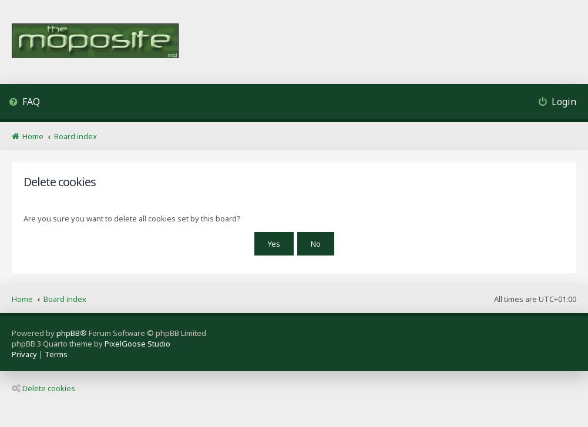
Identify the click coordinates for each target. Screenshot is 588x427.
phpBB (68, 333)
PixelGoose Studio (137, 343)
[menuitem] (24, 103)
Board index (64, 299)
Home (22, 299)
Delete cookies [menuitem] (43, 388)
